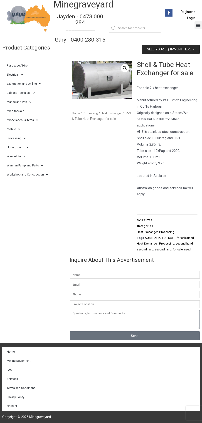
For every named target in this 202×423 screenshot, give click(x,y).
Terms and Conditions (21, 386)
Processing (16, 137)
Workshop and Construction (27, 174)
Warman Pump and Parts (25, 165)
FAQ (9, 368)
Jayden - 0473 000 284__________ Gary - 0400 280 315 (80, 27)
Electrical (15, 74)
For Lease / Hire (17, 65)
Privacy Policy (15, 395)
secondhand (145, 248)
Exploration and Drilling (24, 83)
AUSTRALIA (153, 237)
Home (76, 112)
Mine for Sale (15, 110)
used (187, 248)
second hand (184, 242)
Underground (17, 147)
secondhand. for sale (169, 248)
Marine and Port (19, 101)
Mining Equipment (18, 359)
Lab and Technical (20, 92)
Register (187, 11)
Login (191, 18)
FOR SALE (168, 237)
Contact (12, 404)
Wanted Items (16, 155)
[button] (198, 25)
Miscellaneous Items (22, 119)
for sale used (185, 237)
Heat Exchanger (147, 231)
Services (12, 377)
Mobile (13, 128)
